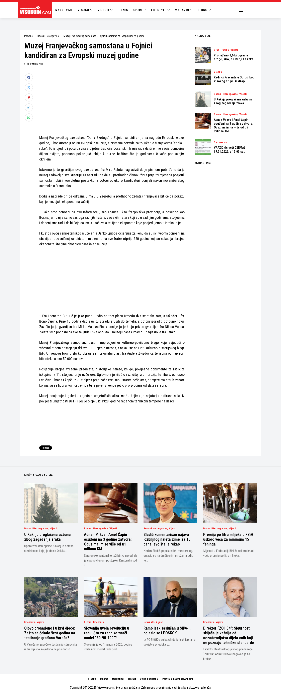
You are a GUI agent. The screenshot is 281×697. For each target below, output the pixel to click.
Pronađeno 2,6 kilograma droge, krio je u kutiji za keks (233, 57)
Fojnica (45, 447)
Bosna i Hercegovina (48, 35)
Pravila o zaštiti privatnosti (177, 678)
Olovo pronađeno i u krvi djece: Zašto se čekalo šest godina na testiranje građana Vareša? (49, 633)
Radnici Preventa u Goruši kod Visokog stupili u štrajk (234, 79)
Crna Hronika (221, 50)
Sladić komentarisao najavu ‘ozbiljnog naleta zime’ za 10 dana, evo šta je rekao (167, 539)
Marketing (117, 678)
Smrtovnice (220, 142)
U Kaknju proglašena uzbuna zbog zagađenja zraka (233, 101)
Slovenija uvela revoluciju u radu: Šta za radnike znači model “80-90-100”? (106, 633)
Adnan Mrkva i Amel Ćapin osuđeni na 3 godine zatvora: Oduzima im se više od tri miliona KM (233, 125)
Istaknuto (29, 622)
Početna (28, 35)
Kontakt (131, 678)
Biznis (87, 622)
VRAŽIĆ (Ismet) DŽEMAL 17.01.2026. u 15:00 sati (230, 149)
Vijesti (234, 50)
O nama (104, 678)
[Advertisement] (112, 101)
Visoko (218, 72)
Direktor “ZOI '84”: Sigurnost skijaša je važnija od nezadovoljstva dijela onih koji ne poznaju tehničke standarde (228, 635)
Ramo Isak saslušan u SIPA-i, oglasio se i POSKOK (167, 630)
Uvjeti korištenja (149, 678)
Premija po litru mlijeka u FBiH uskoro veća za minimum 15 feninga (228, 539)
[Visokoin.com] (36, 10)
